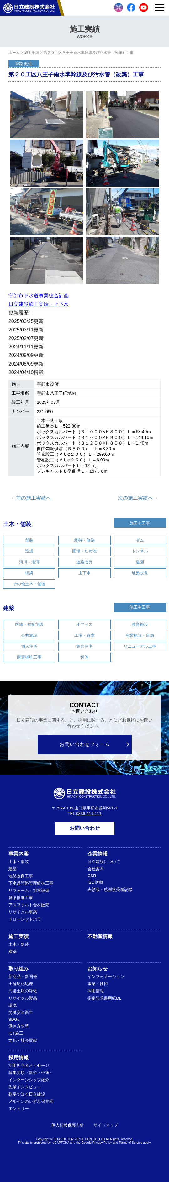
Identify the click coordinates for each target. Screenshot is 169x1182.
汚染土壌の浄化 (22, 991)
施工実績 (18, 936)
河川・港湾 (29, 562)
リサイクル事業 (22, 912)
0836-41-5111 (89, 813)
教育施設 (140, 624)
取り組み (18, 968)
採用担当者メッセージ (28, 1065)
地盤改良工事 (20, 876)
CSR (91, 875)
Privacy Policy (102, 1142)
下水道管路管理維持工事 (30, 883)
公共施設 (29, 635)
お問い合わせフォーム (85, 744)
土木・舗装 (17, 524)
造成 (29, 551)
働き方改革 (18, 1026)
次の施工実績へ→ (138, 498)
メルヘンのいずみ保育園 (30, 1101)
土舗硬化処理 (20, 983)
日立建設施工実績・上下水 (38, 304)
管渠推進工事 (20, 897)
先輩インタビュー (24, 1087)
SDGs (13, 1019)
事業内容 (18, 853)
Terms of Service (130, 1142)
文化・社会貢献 (22, 1040)
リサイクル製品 (22, 998)
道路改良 (84, 562)
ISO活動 (95, 882)
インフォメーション (105, 976)
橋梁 (29, 573)
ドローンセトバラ (24, 919)
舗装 (29, 540)
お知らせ (97, 968)
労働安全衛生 (20, 1012)
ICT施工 (15, 1033)
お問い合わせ (85, 828)
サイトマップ (105, 1125)
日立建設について (103, 861)
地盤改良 (140, 573)
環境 (12, 1005)
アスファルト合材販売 (28, 904)
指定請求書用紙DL (104, 998)
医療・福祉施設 (29, 624)
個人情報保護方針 (67, 1125)
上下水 (84, 573)
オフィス (84, 624)
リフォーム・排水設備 (28, 890)
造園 (140, 562)
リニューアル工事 (140, 646)
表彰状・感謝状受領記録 (109, 889)
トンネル (140, 551)
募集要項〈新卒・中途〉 (30, 1072)
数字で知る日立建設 (26, 1094)
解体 (84, 657)
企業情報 (97, 853)
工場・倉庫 (84, 635)
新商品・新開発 (22, 976)
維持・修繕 (84, 540)
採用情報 (95, 991)
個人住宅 (29, 646)
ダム (140, 540)
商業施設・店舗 (139, 635)
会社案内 (95, 868)
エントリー (18, 1108)
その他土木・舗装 (29, 584)
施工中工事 (139, 523)
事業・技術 (97, 983)
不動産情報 (100, 936)
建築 (8, 608)
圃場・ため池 (84, 551)
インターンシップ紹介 (28, 1079)
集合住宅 (84, 646)
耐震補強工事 (29, 657)
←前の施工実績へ (31, 498)
